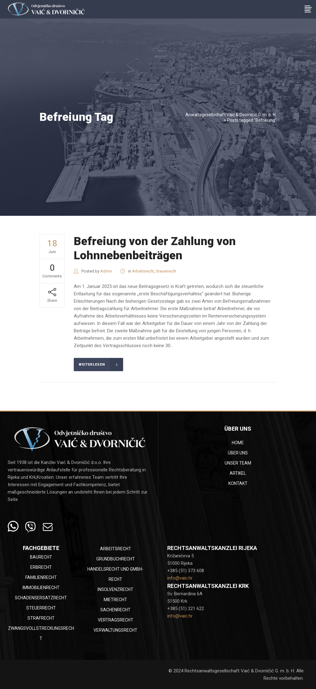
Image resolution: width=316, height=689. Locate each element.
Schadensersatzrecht (41, 597)
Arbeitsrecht (143, 271)
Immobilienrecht (41, 587)
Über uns (238, 452)
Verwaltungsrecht (115, 630)
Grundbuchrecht (115, 558)
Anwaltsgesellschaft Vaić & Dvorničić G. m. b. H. (230, 115)
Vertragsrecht (115, 619)
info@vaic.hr (180, 578)
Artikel (238, 473)
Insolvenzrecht (115, 589)
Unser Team (238, 463)
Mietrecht (115, 599)
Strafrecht (41, 618)
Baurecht (41, 557)
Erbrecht (41, 567)
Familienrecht (41, 577)
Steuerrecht (166, 271)
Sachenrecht (115, 609)
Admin (106, 271)
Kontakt (237, 483)
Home (238, 442)
